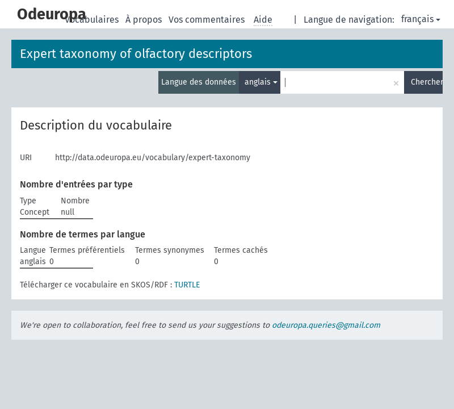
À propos (144, 19)
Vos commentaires (208, 19)
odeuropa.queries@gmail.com (326, 325)
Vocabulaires (93, 19)
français (420, 19)
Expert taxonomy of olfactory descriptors (136, 53)
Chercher (427, 82)
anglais (261, 82)
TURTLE (187, 285)
